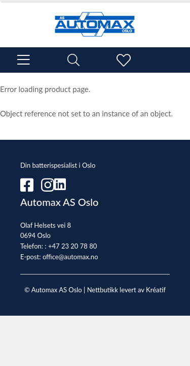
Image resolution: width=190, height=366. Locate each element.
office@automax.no (70, 257)
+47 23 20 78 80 (72, 246)
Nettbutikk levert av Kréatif (126, 290)
